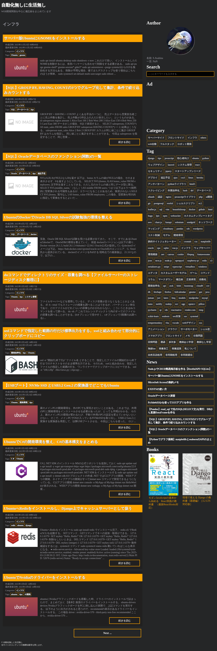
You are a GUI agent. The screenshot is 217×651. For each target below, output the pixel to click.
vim (167, 210)
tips (32, 109)
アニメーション (156, 330)
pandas (180, 229)
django (28, 525)
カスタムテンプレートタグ (198, 216)
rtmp (201, 311)
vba (167, 323)
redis (13, 525)
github (202, 210)
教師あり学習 (186, 343)
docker (34, 234)
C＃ (12, 459)
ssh (188, 229)
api (164, 286)
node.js (168, 261)
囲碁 (163, 343)
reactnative (176, 311)
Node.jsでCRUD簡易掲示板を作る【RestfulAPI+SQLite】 (179, 370)
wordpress (198, 229)
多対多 (172, 343)
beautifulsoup (179, 210)
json (150, 261)
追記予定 (41, 173)
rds (166, 311)
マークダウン (165, 280)
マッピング (154, 229)
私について (190, 349)
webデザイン (189, 323)
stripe (166, 267)
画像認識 (176, 349)
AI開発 (27, 594)
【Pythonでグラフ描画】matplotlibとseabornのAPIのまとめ (180, 442)
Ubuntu (14, 55)
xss (200, 323)
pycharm (152, 311)
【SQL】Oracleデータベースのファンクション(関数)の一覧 (180, 432)
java (207, 292)
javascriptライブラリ (185, 197)
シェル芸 (205, 330)
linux (190, 178)
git (149, 204)
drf (192, 191)
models (182, 299)
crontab (187, 242)
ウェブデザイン (156, 165)
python (205, 159)
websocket (175, 216)
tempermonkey (155, 323)
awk (171, 286)
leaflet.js (152, 210)
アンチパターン (156, 185)
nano (150, 305)
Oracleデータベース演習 (161, 396)
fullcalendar (180, 292)
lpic (158, 216)
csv (208, 286)
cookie (180, 255)
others (203, 138)
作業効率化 (173, 191)
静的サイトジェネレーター (162, 242)
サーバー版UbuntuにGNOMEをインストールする (175, 376)
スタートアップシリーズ (188, 172)
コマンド (205, 274)
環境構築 (152, 255)
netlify (159, 305)
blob (179, 286)
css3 (183, 178)
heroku (200, 178)
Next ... (107, 633)
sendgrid (191, 223)
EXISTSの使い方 (157, 390)
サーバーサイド (156, 138)
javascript (169, 159)
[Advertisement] (180, 108)
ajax (175, 178)
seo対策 (177, 317)
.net (162, 255)
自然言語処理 (155, 356)
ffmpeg (190, 255)
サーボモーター (189, 330)
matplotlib (205, 242)
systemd (194, 317)
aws (150, 223)
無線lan (152, 349)
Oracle (14, 173)
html (210, 210)
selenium (179, 223)
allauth (151, 197)
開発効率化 (16, 353)
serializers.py (154, 267)
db (149, 292)
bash (185, 191)
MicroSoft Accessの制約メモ (163, 383)
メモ (187, 336)
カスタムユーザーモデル (174, 274)
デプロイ (152, 178)
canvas (171, 255)
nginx (168, 197)
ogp (183, 305)
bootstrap (188, 286)
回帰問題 (152, 343)
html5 (192, 185)
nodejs (169, 305)
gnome (22, 55)
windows (202, 267)
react (197, 165)
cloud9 (200, 286)
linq (173, 299)
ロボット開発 (184, 145)
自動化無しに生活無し (23, 4)
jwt (158, 299)
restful (170, 204)
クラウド (172, 330)
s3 (211, 261)
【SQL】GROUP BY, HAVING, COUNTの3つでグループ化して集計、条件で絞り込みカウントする (179, 422)
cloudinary (168, 229)
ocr (176, 305)
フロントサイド (176, 138)
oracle (151, 249)
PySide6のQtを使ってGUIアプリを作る (169, 403)
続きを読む (124, 142)
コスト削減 (154, 236)
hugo (150, 216)
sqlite (166, 249)
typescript (177, 267)
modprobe (193, 299)
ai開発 (209, 197)
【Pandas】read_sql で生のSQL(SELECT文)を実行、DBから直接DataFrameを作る (180, 412)
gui (200, 292)
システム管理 (30, 297)
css (195, 242)
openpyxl (179, 261)
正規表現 (191, 280)
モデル (166, 236)
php (201, 197)
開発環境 (23, 402)
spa (158, 249)
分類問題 (198, 336)
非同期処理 (171, 356)
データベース (23, 109)
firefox (168, 292)
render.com (190, 311)
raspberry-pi (193, 261)
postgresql (158, 204)
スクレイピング (156, 191)
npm (165, 216)
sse (185, 317)
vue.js (175, 249)
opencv (191, 305)
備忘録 (179, 280)
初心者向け (183, 159)
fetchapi (157, 292)
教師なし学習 (204, 343)
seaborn (165, 317)
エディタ (152, 274)
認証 (160, 197)
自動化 (202, 280)
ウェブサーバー (202, 249)
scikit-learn (153, 317)
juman (151, 299)
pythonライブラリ (177, 185)
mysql (205, 299)
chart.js (158, 223)
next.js (158, 261)
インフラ (20, 51)
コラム (151, 280)
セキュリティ (155, 172)
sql (160, 210)
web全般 (152, 145)
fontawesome (203, 255)
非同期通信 (186, 356)
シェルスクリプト (185, 204)
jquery (168, 172)
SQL (13, 109)
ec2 (200, 204)
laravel (171, 165)
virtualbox (190, 267)
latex (166, 299)
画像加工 (163, 349)
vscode (175, 323)
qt (160, 311)
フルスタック (167, 145)
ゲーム (193, 274)
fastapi (168, 223)
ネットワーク (205, 223)
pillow (202, 305)
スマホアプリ (155, 336)
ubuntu (20, 525)
